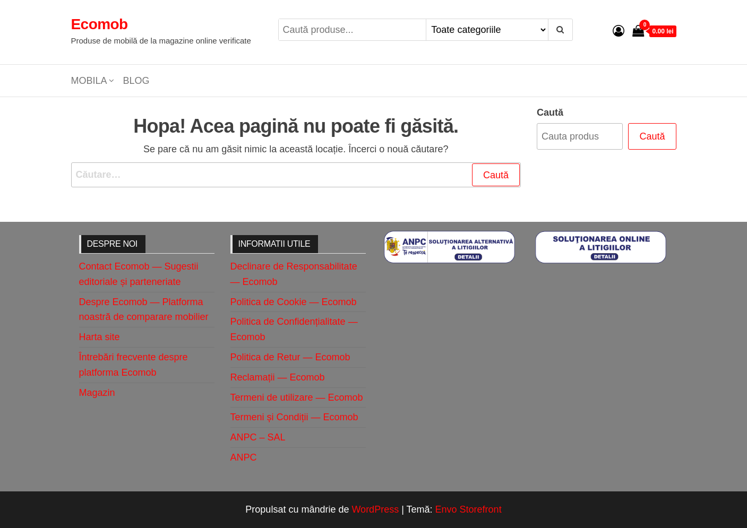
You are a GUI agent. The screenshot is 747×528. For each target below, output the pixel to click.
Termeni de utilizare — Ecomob (296, 397)
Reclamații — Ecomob (277, 377)
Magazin (97, 392)
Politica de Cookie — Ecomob (293, 302)
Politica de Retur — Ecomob (290, 357)
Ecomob (99, 24)
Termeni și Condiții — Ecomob (294, 417)
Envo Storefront (468, 509)
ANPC (243, 457)
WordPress (375, 509)
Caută (550, 112)
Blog (136, 80)
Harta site (99, 337)
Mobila (89, 80)
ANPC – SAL (258, 437)
